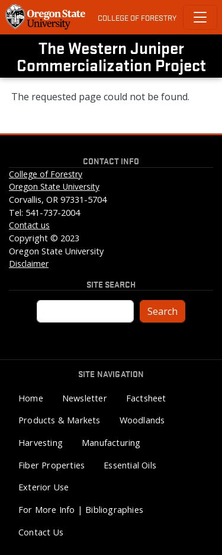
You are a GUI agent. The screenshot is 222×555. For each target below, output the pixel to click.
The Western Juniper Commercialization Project (111, 56)
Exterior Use (43, 487)
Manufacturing (111, 442)
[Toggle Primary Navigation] (200, 17)
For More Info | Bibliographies (80, 509)
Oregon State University (54, 186)
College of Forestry (137, 17)
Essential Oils (130, 465)
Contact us (29, 225)
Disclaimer (29, 263)
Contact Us (40, 532)
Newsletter (84, 398)
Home (30, 398)
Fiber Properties (51, 465)
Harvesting (40, 442)
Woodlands (142, 420)
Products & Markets (59, 420)
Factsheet (146, 398)
